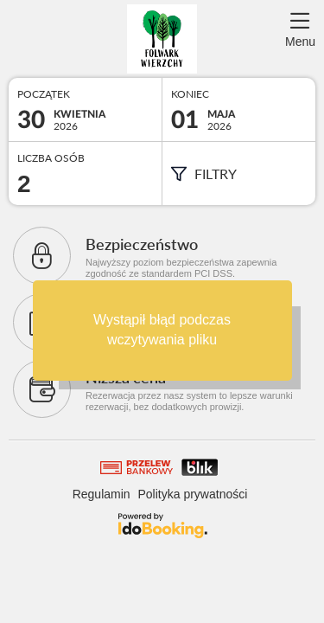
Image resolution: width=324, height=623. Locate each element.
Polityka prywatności (193, 494)
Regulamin (101, 494)
